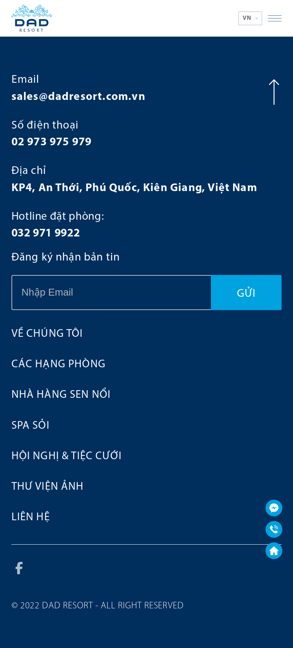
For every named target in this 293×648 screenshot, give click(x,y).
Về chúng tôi (47, 333)
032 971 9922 (45, 233)
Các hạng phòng (58, 364)
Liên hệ (30, 517)
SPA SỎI (30, 425)
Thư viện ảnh (47, 486)
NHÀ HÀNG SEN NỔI (61, 394)
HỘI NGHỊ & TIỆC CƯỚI (66, 456)
